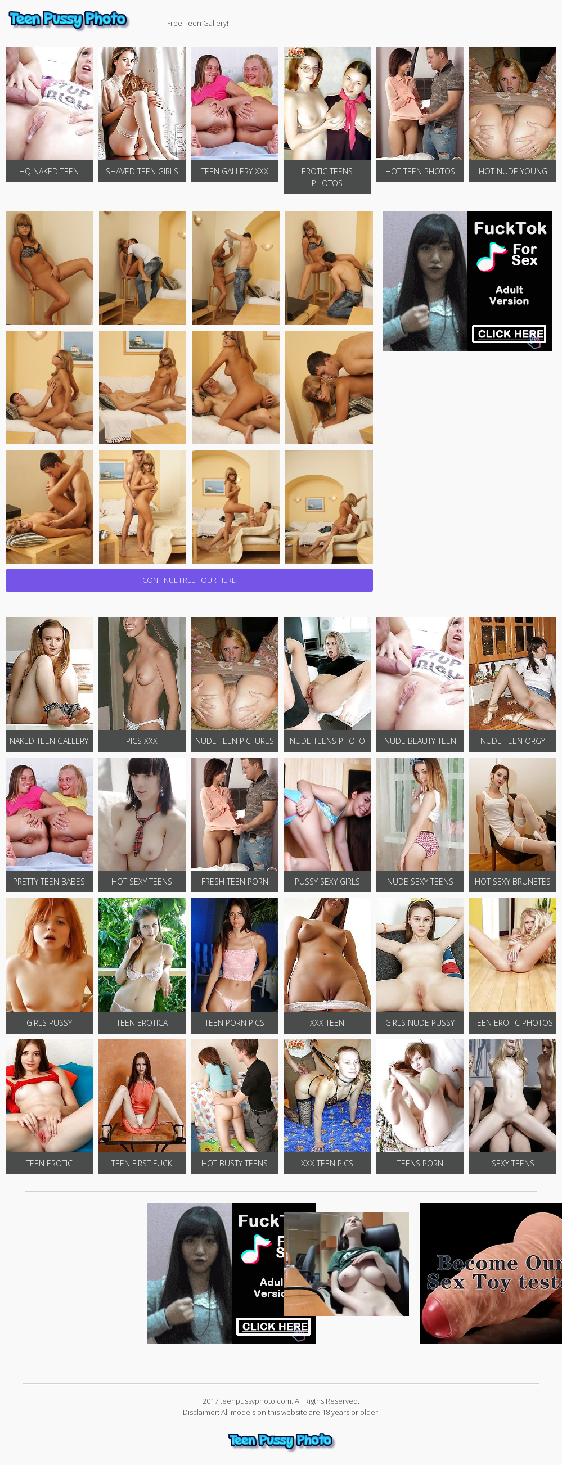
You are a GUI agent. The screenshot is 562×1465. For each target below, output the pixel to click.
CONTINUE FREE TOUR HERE (189, 580)
